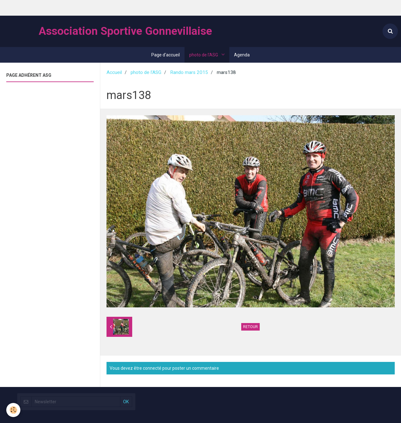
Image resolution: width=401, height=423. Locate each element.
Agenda (242, 54)
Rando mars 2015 (189, 72)
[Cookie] (13, 410)
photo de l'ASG (204, 54)
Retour (250, 327)
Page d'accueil (165, 54)
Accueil (114, 72)
